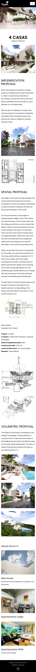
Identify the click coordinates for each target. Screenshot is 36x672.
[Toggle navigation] (32, 3)
